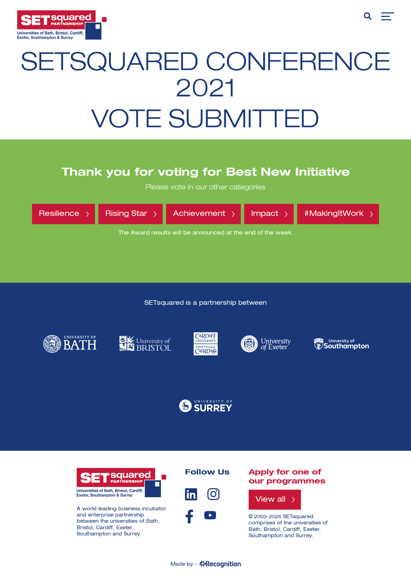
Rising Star (126, 214)
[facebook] (189, 516)
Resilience (59, 214)
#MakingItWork (334, 214)
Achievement (199, 214)
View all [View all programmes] (270, 499)
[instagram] (213, 494)
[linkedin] (191, 494)
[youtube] (210, 515)
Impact (264, 214)
